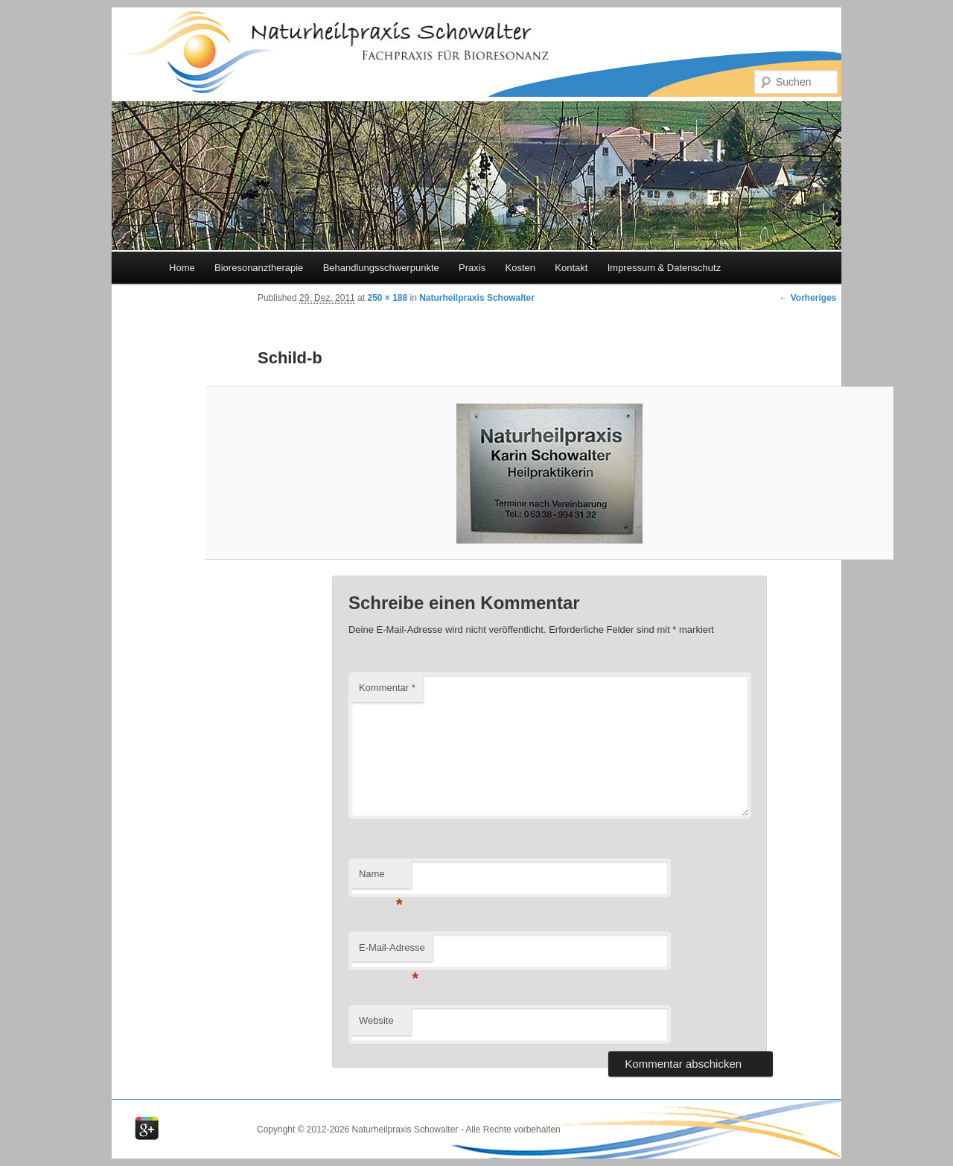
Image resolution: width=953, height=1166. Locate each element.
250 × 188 (387, 298)
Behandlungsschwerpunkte (381, 267)
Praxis (472, 267)
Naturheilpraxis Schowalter (477, 298)
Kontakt (571, 267)
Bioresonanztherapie (258, 267)
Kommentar (387, 687)
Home (182, 267)
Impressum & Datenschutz (664, 267)
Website (376, 1020)
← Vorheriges (807, 298)
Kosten (520, 267)
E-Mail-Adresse (392, 952)
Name (381, 878)
